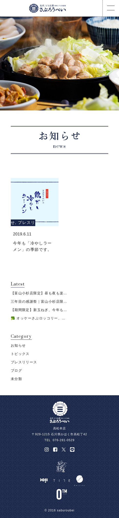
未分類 (16, 379)
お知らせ (18, 345)
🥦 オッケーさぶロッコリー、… (38, 318)
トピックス (20, 354)
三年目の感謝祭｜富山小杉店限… (39, 301)
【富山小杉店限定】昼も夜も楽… (39, 293)
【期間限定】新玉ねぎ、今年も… (39, 310)
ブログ (16, 370)
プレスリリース (33, 222)
